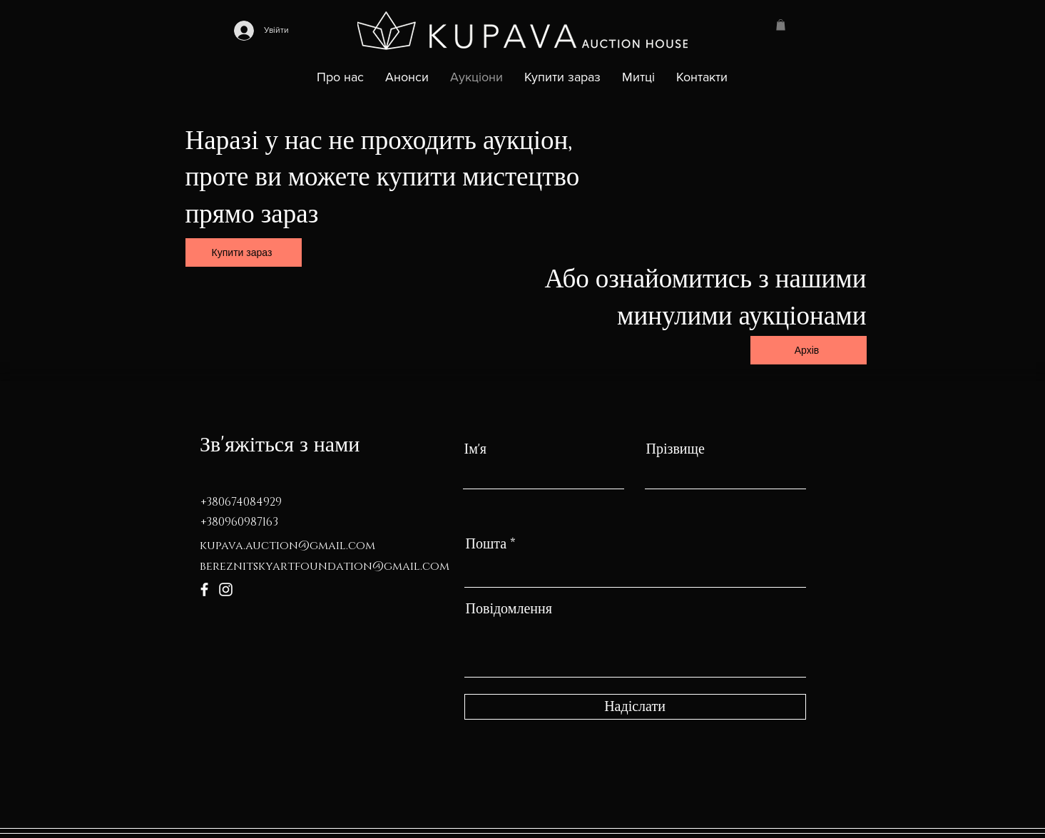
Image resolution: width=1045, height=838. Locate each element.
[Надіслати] (635, 707)
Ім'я (475, 449)
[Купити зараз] (243, 252)
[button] (780, 25)
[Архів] (808, 350)
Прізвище (675, 449)
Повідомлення (509, 609)
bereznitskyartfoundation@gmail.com (324, 566)
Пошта (486, 544)
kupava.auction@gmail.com (287, 545)
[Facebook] (204, 589)
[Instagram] (226, 589)
